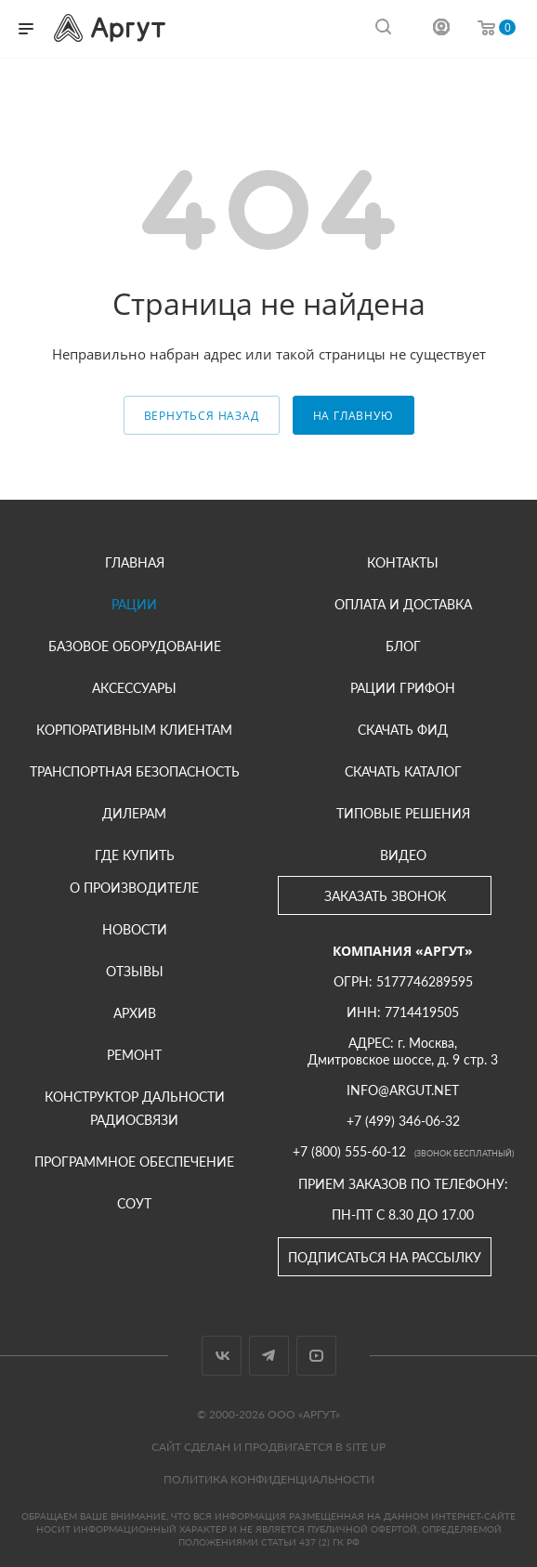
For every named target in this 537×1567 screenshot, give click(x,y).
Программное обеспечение (134, 1161)
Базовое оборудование (134, 646)
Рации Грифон (402, 688)
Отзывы (135, 971)
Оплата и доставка (403, 604)
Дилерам (134, 813)
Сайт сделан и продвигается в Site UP (268, 1447)
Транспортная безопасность (135, 771)
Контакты (403, 562)
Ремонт (134, 1055)
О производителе (134, 887)
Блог (403, 646)
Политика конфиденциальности (269, 1479)
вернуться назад (201, 416)
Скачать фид (403, 730)
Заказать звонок (385, 896)
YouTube (316, 1356)
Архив (134, 1013)
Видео (403, 855)
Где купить (135, 855)
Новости (134, 929)
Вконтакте (222, 1356)
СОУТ (134, 1203)
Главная (134, 562)
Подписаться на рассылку (384, 1257)
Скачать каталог (403, 771)
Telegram (269, 1356)
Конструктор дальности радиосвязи (135, 1108)
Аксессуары (134, 688)
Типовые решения (403, 813)
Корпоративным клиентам (134, 730)
